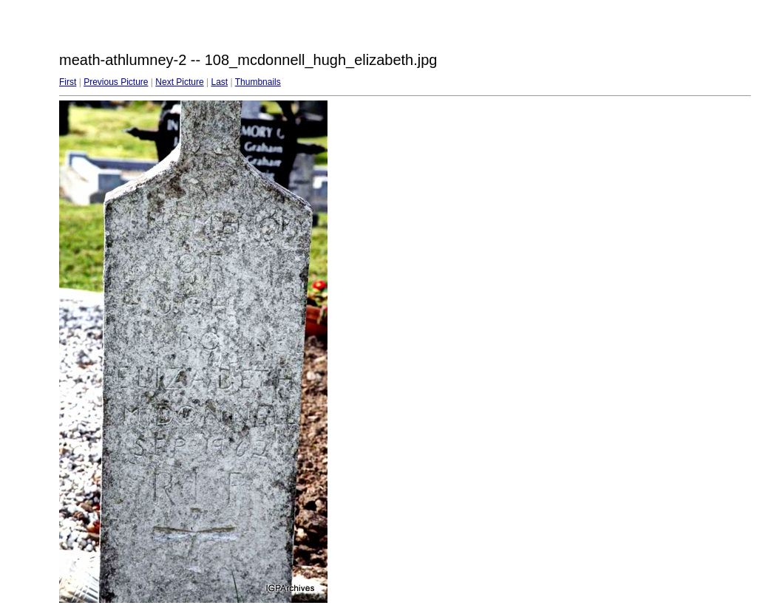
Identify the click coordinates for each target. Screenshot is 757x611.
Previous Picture (116, 82)
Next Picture (179, 82)
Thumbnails (258, 82)
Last (219, 82)
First (67, 82)
